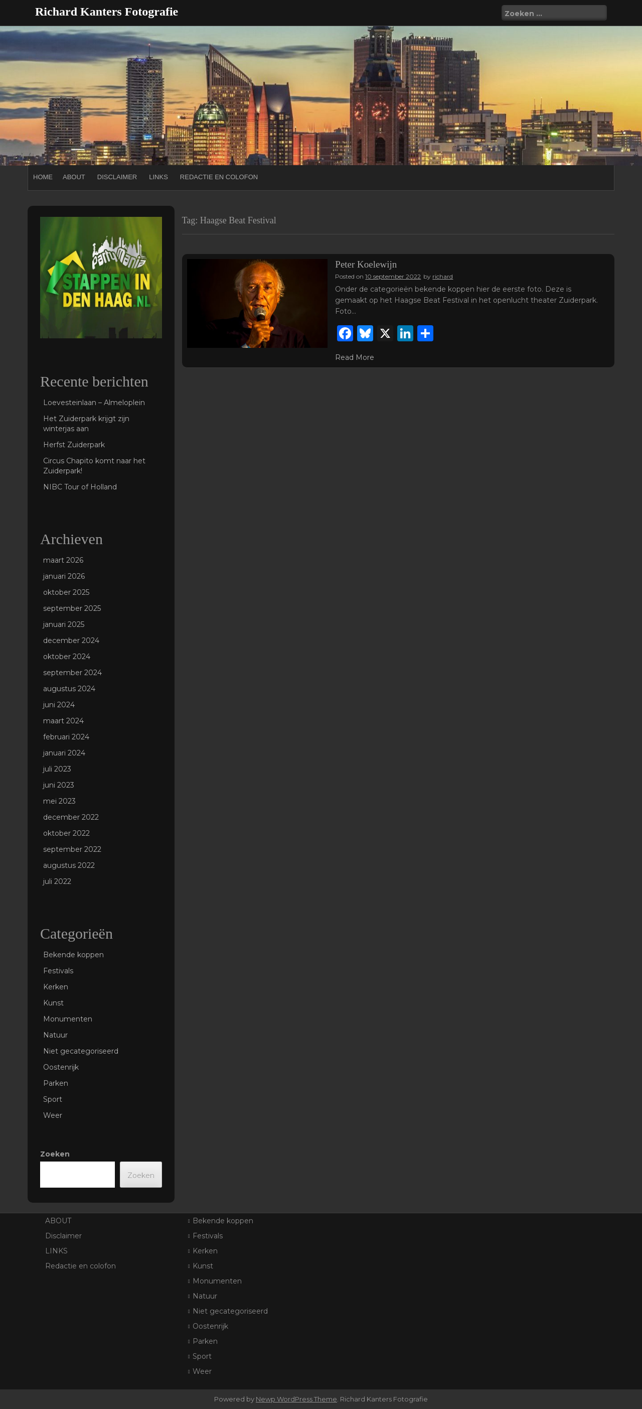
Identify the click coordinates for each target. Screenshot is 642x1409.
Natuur (55, 1035)
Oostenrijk (61, 1067)
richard (442, 276)
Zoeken (55, 1154)
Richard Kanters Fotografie (106, 11)
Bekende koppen (73, 954)
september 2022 (72, 849)
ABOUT (74, 177)
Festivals (58, 970)
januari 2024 (64, 752)
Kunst (53, 1002)
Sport (52, 1099)
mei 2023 (59, 801)
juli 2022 (57, 881)
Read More (354, 357)
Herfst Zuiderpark (74, 444)
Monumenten (67, 1018)
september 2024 (72, 672)
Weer (52, 1115)
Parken (55, 1083)
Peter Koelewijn (366, 264)
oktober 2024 (66, 656)
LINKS (158, 177)
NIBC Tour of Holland (80, 486)
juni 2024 (59, 704)
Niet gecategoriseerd (80, 1051)
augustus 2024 (69, 688)
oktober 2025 (66, 592)
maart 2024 (63, 720)
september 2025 (72, 608)
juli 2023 (57, 769)
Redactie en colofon (219, 177)
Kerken (55, 986)
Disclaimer (117, 177)
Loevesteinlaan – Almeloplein (94, 402)
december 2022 (71, 817)
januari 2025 (63, 624)
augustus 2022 (69, 865)
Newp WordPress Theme (296, 1399)
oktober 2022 (66, 833)
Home (43, 177)
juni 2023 (58, 785)
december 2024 (71, 640)
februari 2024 (66, 736)
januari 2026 (64, 576)
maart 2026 (63, 560)
